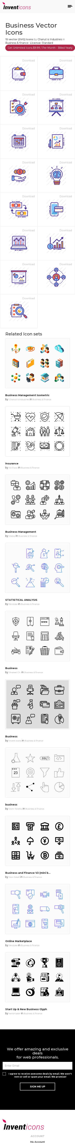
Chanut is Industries (50, 39)
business (11, 804)
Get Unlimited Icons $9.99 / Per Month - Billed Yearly (40, 47)
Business (11, 668)
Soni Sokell (14, 877)
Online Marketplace (18, 941)
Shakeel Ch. (15, 672)
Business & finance (17, 42)
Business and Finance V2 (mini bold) (29, 872)
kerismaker (14, 1013)
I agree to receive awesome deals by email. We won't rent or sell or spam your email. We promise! (40, 1075)
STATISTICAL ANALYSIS (21, 599)
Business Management (20, 531)
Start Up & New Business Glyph (26, 1009)
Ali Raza (13, 467)
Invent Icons (15, 740)
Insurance (11, 463)
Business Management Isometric (27, 395)
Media (12, 536)
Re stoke (13, 604)
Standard (47, 42)
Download (28, 60)
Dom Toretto (15, 808)
